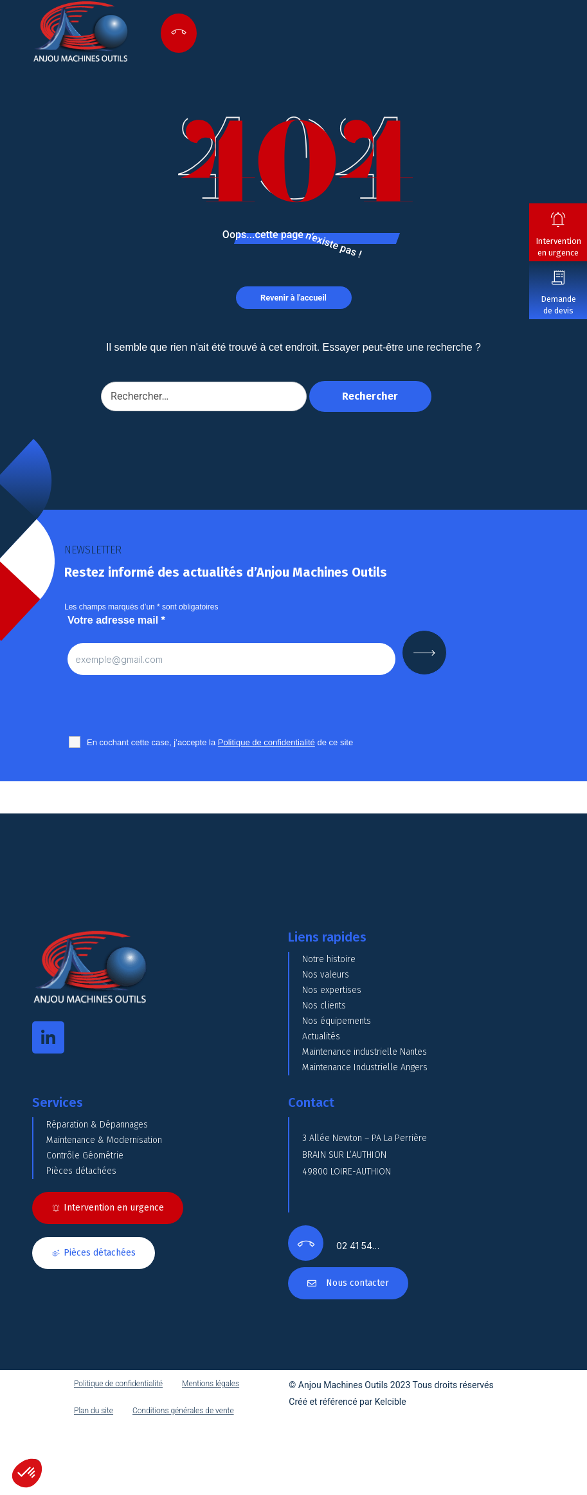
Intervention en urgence (558, 246)
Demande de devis (558, 304)
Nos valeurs (325, 974)
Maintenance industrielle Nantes (364, 1051)
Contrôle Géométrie (84, 1155)
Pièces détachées (81, 1170)
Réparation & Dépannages (97, 1124)
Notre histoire (329, 959)
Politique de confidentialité (118, 1383)
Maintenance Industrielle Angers (365, 1067)
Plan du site (93, 1410)
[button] (27, 1473)
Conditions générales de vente (183, 1410)
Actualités (321, 1036)
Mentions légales (210, 1383)
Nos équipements (336, 1021)
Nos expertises (331, 990)
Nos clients (324, 1005)
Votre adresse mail (116, 620)
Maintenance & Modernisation (104, 1140)
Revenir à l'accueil (293, 297)
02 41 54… (357, 1245)
